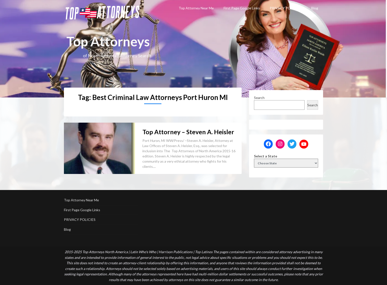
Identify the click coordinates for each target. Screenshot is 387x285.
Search (259, 97)
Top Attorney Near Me (196, 8)
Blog (314, 8)
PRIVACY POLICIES (285, 8)
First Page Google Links (242, 8)
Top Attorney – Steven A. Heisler (188, 131)
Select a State (265, 156)
